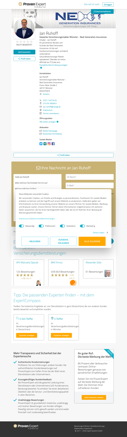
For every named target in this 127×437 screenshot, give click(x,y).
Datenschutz (78, 428)
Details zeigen (96, 232)
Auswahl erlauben (63, 241)
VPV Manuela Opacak (27, 262)
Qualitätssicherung (97, 426)
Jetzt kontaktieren (102, 11)
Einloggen (108, 4)
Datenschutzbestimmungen (45, 218)
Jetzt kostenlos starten (93, 397)
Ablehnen (34, 241)
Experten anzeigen (26, 335)
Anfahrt (46, 94)
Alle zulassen (92, 241)
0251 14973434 (50, 100)
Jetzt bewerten (24, 52)
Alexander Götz (93, 262)
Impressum (26, 218)
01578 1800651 (50, 103)
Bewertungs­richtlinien (81, 426)
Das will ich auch (92, 4)
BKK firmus (56, 262)
